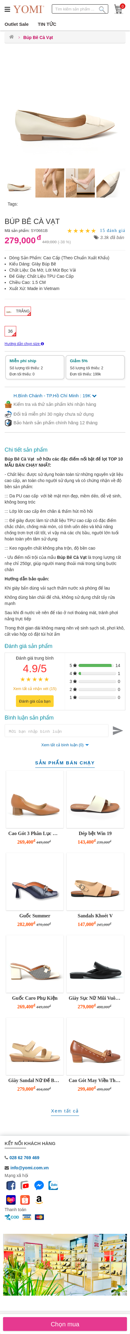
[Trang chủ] (11, 37)
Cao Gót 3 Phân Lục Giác (35, 834)
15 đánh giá (112, 231)
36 (10, 331)
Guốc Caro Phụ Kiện (34, 999)
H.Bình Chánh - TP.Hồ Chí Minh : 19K (55, 395)
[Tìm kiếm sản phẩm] (102, 9)
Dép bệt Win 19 (95, 834)
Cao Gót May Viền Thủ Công (95, 1081)
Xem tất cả (65, 1111)
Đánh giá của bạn (34, 701)
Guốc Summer (34, 916)
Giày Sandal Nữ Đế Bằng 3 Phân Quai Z (35, 1081)
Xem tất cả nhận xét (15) (35, 688)
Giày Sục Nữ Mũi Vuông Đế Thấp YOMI (95, 999)
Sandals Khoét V (95, 916)
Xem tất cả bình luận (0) (62, 746)
